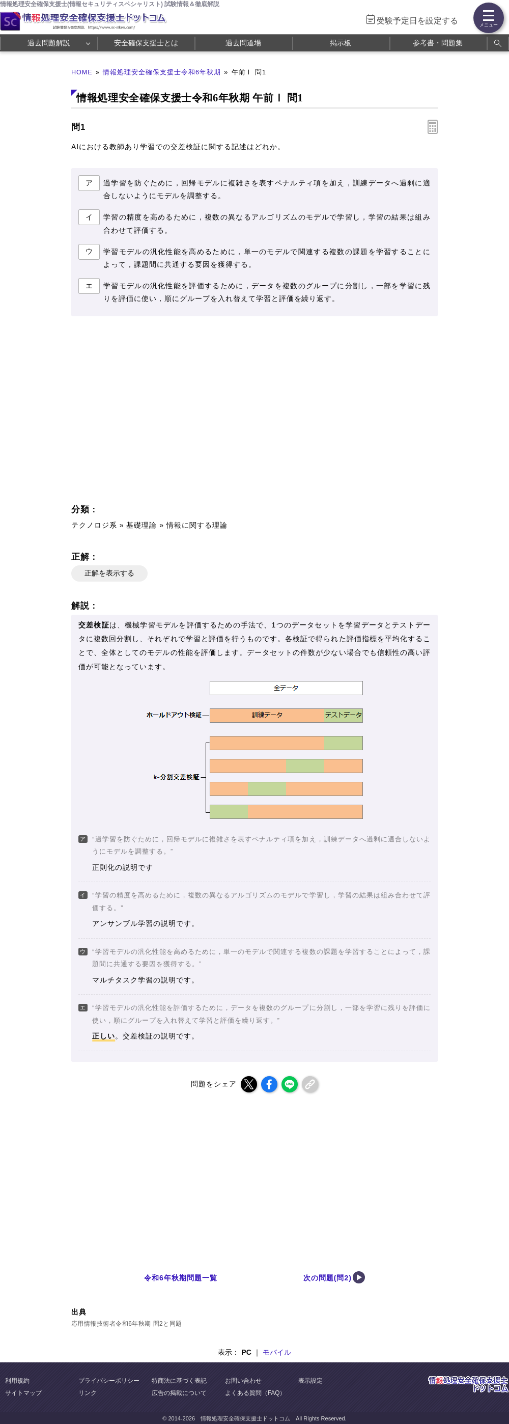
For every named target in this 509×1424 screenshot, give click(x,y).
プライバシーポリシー (108, 1380)
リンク (87, 1392)
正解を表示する (109, 573)
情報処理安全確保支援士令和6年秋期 (162, 72)
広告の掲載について (179, 1392)
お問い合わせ (243, 1380)
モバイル (277, 1352)
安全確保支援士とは (146, 43)
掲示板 (340, 43)
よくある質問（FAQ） (255, 1392)
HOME (82, 72)
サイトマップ (23, 1392)
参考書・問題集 (438, 43)
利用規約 (17, 1380)
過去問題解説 (48, 43)
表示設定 (310, 1380)
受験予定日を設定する (417, 20)
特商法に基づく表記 (179, 1380)
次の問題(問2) (327, 1278)
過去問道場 (243, 43)
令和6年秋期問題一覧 (180, 1278)
